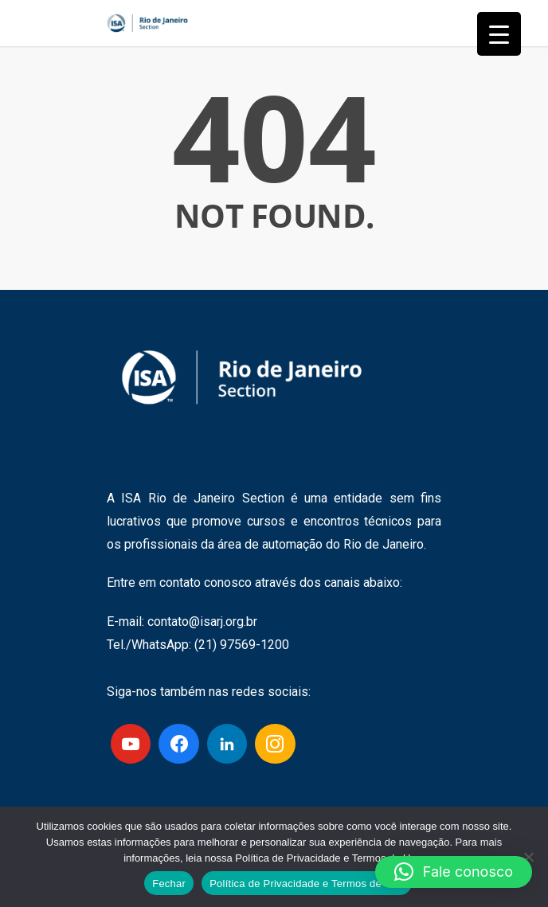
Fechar (169, 883)
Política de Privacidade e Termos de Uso (306, 883)
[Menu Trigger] (499, 34)
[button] (453, 872)
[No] (528, 857)
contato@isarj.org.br (202, 621)
